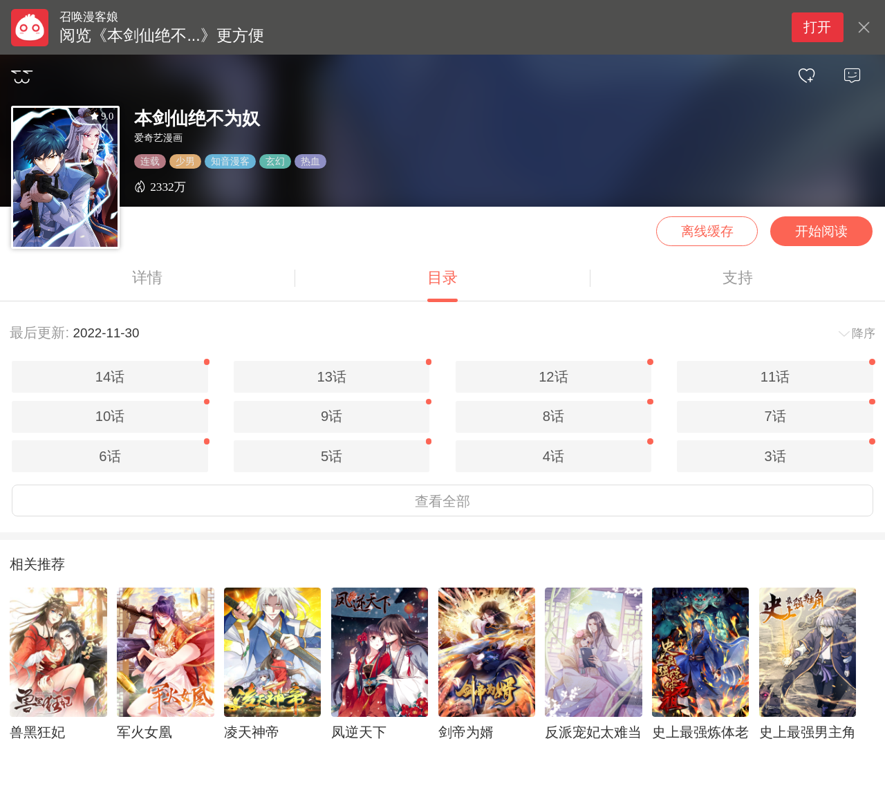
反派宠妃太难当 (593, 732)
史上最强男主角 (807, 732)
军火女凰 (144, 732)
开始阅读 (821, 231)
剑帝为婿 (466, 732)
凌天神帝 (251, 732)
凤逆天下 (358, 732)
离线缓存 (707, 231)
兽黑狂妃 (37, 732)
